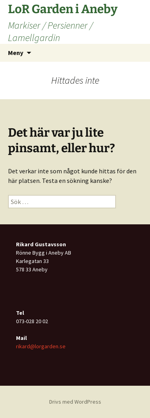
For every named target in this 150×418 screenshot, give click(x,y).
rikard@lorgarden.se (41, 346)
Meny (15, 53)
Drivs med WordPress (75, 401)
